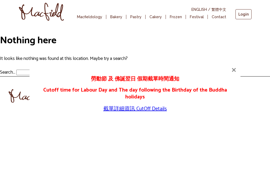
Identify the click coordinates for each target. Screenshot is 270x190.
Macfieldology (89, 17)
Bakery (116, 17)
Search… (7, 72)
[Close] (234, 70)
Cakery (156, 17)
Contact (219, 17)
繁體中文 (218, 9)
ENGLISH (199, 9)
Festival (197, 17)
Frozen (176, 17)
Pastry (136, 17)
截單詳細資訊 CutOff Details (135, 108)
